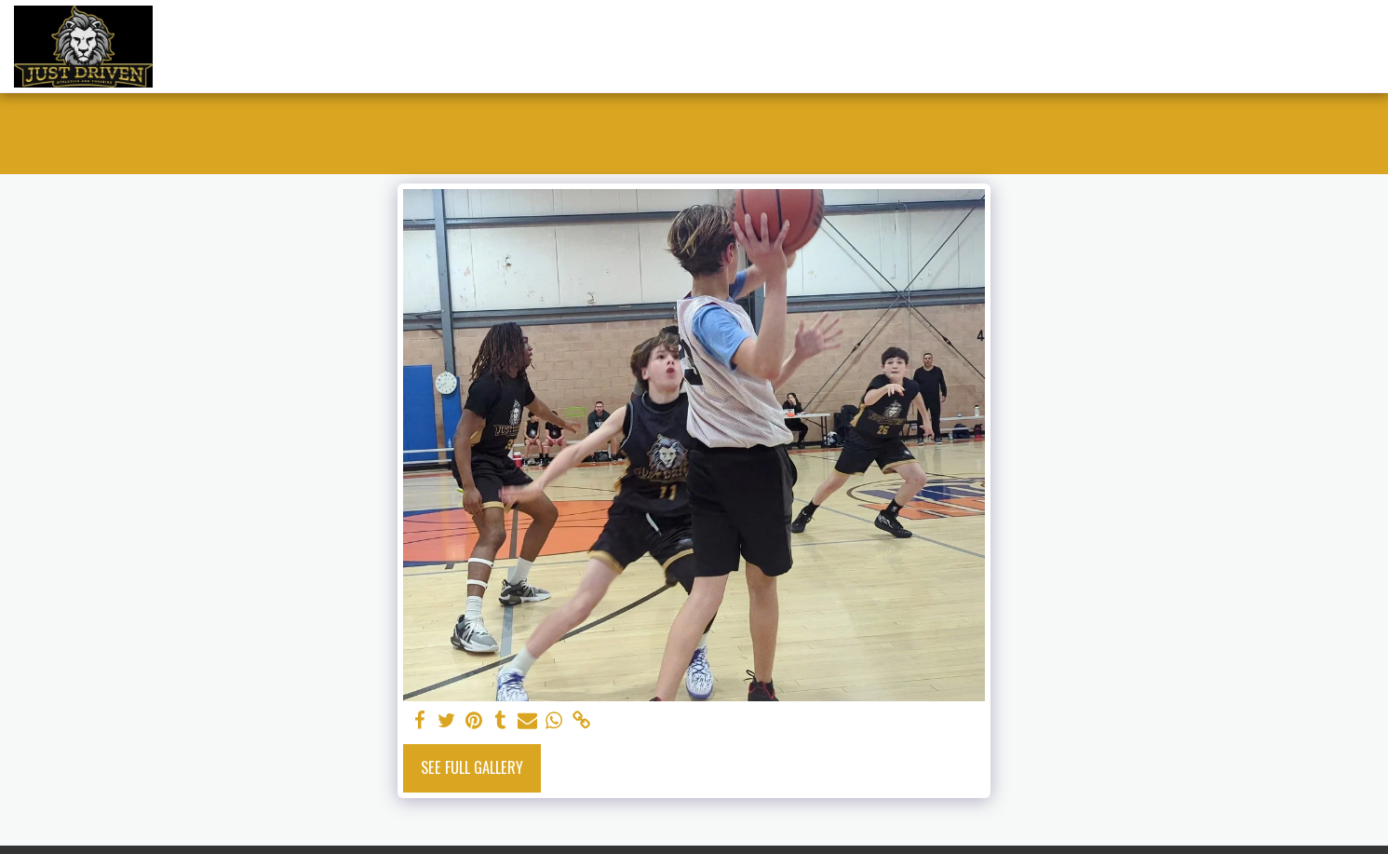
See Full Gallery (472, 767)
